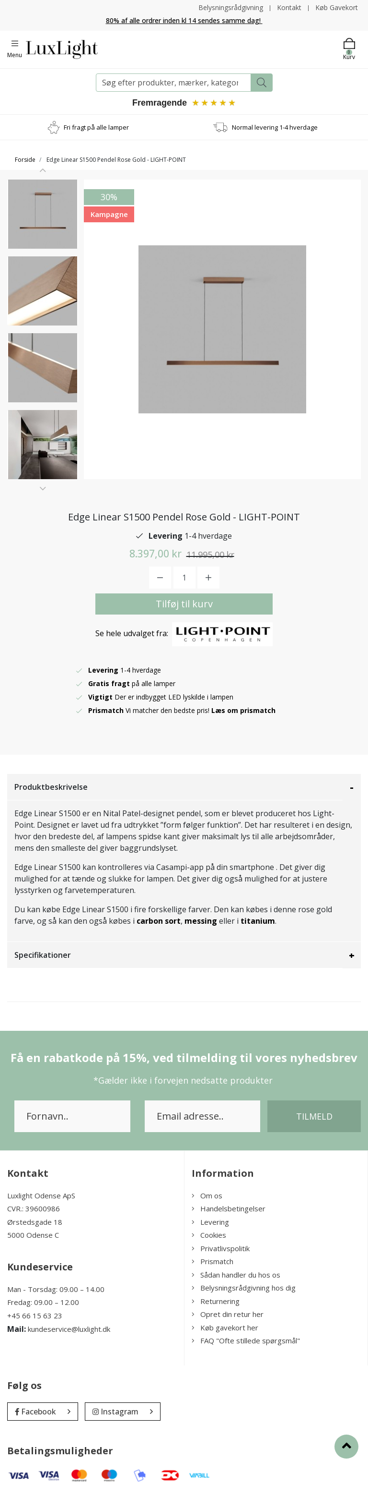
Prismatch (212, 1261)
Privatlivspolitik (221, 1248)
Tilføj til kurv (184, 603)
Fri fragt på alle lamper (96, 126)
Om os (207, 1195)
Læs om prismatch (243, 710)
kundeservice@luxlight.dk (69, 1329)
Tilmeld (314, 1116)
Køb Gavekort (336, 7)
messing (200, 921)
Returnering (216, 1301)
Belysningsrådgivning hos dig (244, 1287)
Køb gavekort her (225, 1327)
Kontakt (289, 7)
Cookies (209, 1235)
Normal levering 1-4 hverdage (275, 126)
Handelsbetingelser (228, 1208)
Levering (210, 1222)
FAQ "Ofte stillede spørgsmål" (246, 1340)
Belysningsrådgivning (230, 7)
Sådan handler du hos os (236, 1275)
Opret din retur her (228, 1314)
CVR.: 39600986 (33, 1208)
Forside (25, 160)
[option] (42, 214)
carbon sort (159, 921)
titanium (258, 921)
